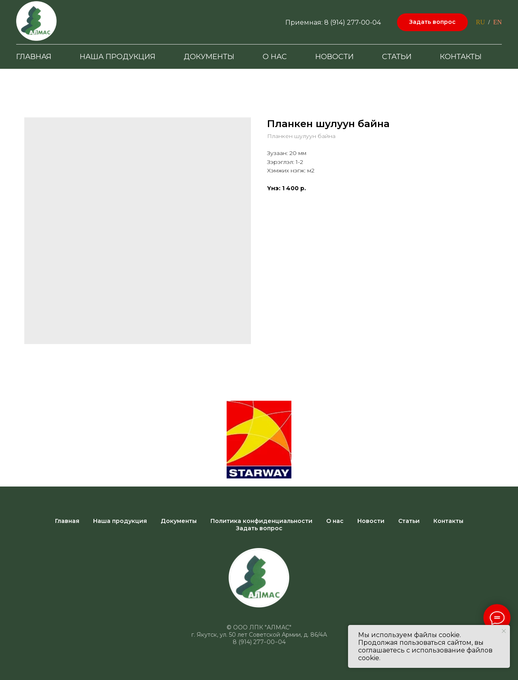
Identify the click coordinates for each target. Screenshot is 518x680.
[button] (432, 22)
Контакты (461, 56)
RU (480, 22)
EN (497, 22)
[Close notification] (504, 631)
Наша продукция (117, 56)
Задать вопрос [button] (259, 528)
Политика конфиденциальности (261, 521)
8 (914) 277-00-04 (352, 22)
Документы (209, 56)
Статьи (397, 56)
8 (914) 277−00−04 (259, 642)
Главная (33, 56)
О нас (275, 56)
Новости (334, 56)
